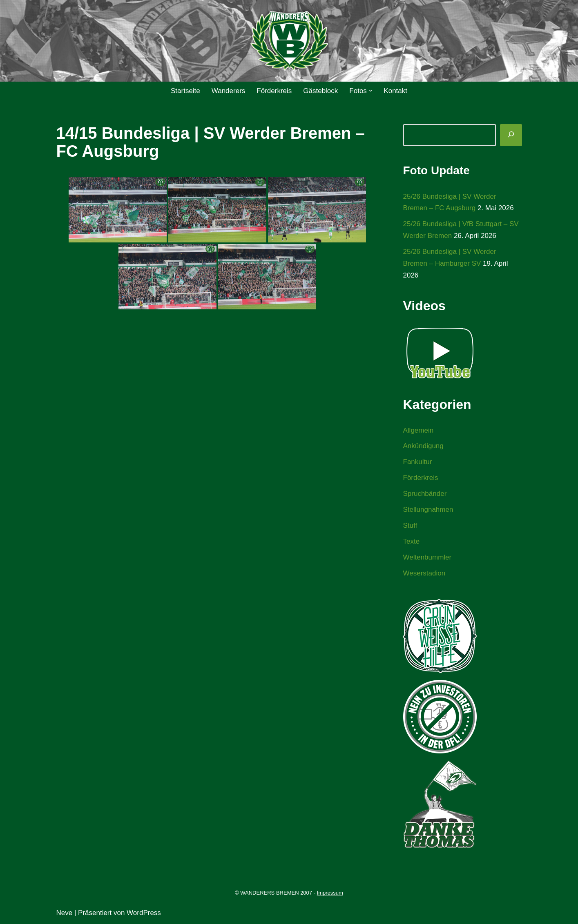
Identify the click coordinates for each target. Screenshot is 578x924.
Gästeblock (320, 91)
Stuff (410, 525)
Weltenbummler (427, 557)
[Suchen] (511, 135)
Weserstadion (424, 573)
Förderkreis (274, 91)
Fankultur (417, 462)
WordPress (144, 913)
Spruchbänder (425, 494)
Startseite (185, 91)
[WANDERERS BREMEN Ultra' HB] (289, 41)
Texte (411, 541)
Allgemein (418, 430)
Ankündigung (423, 446)
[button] (371, 91)
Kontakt (395, 91)
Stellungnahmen (428, 509)
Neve (64, 913)
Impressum (330, 893)
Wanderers (228, 91)
